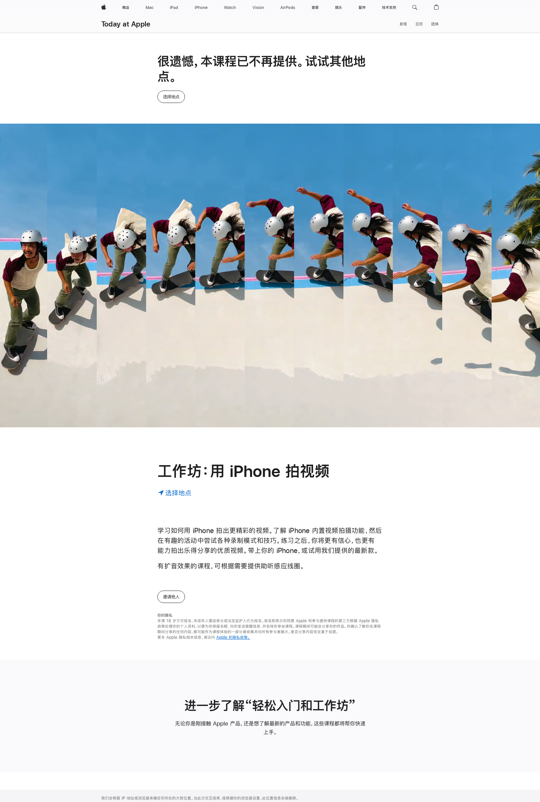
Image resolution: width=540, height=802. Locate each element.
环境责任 (378, 773)
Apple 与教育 (316, 787)
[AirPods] (288, 7)
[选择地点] (174, 402)
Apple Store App (252, 800)
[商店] (126, 7)
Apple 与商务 (316, 755)
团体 (435, 24)
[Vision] (258, 7)
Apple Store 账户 (185, 764)
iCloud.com (180, 773)
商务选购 (311, 764)
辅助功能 (378, 755)
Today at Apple (125, 24)
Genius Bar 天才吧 (253, 764)
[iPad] (174, 7)
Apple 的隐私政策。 (233, 547)
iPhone (108, 782)
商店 (105, 755)
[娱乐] (338, 7)
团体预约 (243, 782)
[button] (414, 7)
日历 (419, 24)
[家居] (315, 7)
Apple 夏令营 (248, 791)
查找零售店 (245, 755)
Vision (107, 800)
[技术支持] (389, 7)
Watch (107, 791)
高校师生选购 (315, 796)
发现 (403, 24)
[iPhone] (201, 7)
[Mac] (149, 7)
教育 (375, 764)
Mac (105, 764)
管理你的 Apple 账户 (187, 755)
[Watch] (230, 7)
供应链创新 (380, 791)
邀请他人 (171, 506)
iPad (105, 773)
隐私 (375, 782)
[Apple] (103, 7)
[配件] (362, 7)
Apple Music (181, 796)
